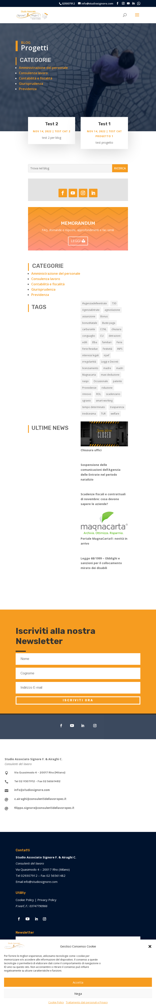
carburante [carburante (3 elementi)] (88, 329)
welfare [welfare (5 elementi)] (115, 413)
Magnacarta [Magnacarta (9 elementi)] (89, 374)
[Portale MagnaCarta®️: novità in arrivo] (104, 524)
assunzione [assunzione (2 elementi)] (88, 316)
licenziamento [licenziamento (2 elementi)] (90, 368)
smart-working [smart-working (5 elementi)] (104, 400)
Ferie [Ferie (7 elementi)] (119, 342)
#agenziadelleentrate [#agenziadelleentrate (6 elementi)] (94, 303)
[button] (150, 946)
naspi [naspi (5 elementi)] (85, 381)
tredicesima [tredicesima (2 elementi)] (89, 413)
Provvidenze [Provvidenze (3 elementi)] (89, 387)
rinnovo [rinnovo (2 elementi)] (86, 394)
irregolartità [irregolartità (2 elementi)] (89, 361)
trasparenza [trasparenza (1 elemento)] (117, 407)
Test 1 (104, 124)
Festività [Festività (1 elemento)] (107, 349)
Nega (78, 993)
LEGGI (76, 240)
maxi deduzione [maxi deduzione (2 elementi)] (110, 374)
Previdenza (28, 89)
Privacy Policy (46, 900)
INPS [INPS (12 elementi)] (119, 349)
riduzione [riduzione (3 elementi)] (107, 387)
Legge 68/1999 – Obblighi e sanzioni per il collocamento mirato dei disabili (101, 563)
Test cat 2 (62, 131)
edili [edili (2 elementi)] (84, 342)
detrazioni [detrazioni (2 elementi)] (114, 335)
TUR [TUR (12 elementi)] (103, 413)
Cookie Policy (56, 1002)
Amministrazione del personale (43, 67)
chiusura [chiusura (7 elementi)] (116, 329)
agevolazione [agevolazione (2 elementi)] (112, 310)
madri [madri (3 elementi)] (119, 368)
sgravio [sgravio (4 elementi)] (86, 400)
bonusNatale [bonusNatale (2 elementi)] (89, 323)
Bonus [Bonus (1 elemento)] (104, 316)
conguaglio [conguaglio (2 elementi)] (88, 335)
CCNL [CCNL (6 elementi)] (103, 329)
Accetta (78, 982)
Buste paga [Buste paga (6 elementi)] (108, 323)
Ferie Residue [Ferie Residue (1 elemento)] (90, 349)
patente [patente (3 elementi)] (117, 381)
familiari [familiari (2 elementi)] (107, 342)
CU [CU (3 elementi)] (102, 335)
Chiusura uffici (91, 450)
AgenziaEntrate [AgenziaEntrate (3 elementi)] (91, 310)
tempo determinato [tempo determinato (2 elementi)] (93, 407)
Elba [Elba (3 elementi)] (94, 342)
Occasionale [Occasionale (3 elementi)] (101, 381)
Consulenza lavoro (33, 73)
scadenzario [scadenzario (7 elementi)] (113, 394)
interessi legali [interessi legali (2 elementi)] (90, 355)
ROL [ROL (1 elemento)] (98, 394)
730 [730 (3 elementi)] (114, 303)
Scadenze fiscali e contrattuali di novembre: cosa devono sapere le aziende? (103, 499)
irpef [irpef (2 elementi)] (106, 355)
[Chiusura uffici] (104, 434)
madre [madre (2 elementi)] (107, 368)
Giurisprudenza (31, 83)
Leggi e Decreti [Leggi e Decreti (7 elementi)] (109, 361)
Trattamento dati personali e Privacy (87, 1002)
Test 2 (51, 124)
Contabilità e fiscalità (35, 78)
